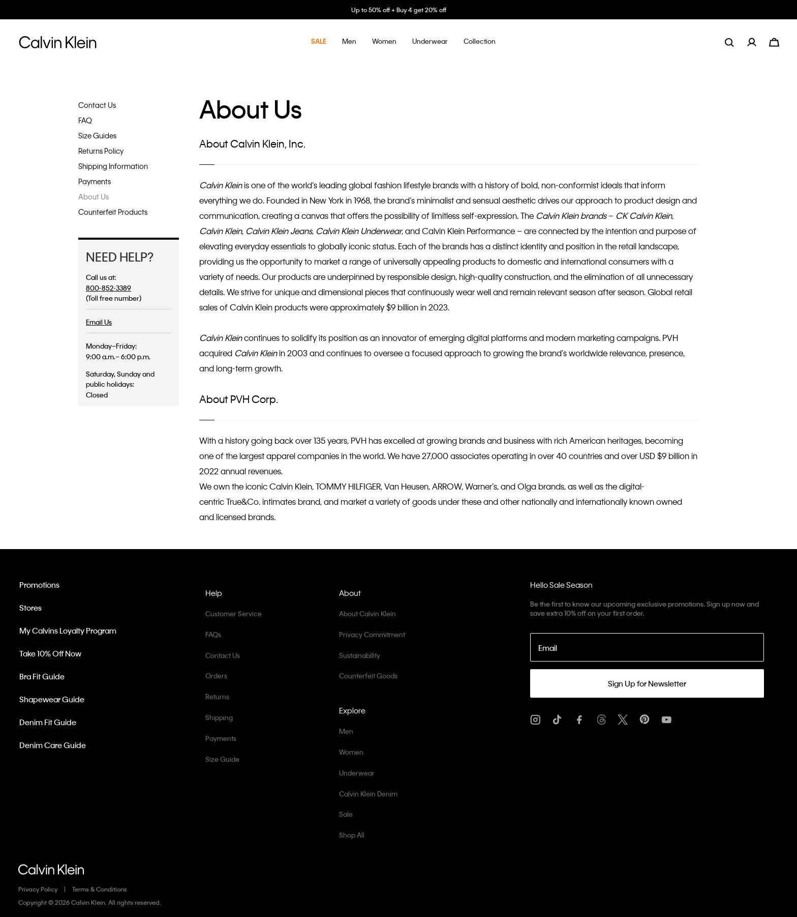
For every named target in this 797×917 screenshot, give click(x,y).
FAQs (213, 634)
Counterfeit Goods (368, 675)
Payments (94, 181)
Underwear (357, 772)
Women (351, 752)
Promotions (39, 585)
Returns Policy (101, 150)
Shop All (351, 834)
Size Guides (97, 135)
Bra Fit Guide (42, 676)
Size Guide (222, 759)
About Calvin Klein (367, 613)
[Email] (647, 647)
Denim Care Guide (52, 745)
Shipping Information (113, 165)
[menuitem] (758, 42)
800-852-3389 (108, 287)
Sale (346, 814)
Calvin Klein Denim (368, 793)
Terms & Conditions (99, 889)
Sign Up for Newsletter (647, 683)
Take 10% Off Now (50, 653)
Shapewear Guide (51, 699)
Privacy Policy (37, 889)
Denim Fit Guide (47, 722)
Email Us (99, 322)
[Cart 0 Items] (774, 41)
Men (346, 731)
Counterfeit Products (112, 211)
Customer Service (233, 613)
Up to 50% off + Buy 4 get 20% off (398, 10)
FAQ (85, 120)
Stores (30, 608)
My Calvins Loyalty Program (67, 630)
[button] (318, 42)
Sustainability (359, 655)
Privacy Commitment (372, 634)
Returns (217, 696)
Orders (216, 675)
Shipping (219, 717)
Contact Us (97, 104)
